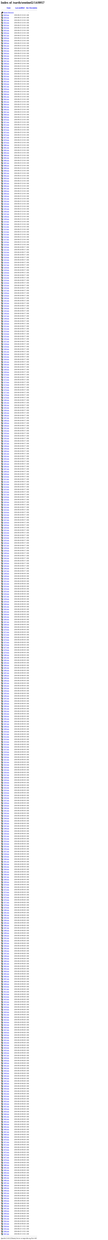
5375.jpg (6, 897)
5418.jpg (6, 1007)
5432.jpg (6, 1042)
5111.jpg (6, 224)
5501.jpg (6, 1218)
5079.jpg (6, 142)
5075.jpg (6, 132)
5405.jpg (6, 974)
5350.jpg (6, 833)
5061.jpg (6, 96)
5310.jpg (6, 731)
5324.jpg (6, 767)
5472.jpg (6, 1144)
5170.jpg (6, 374)
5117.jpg (6, 239)
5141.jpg (6, 300)
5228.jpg (6, 522)
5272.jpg (6, 634)
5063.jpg (6, 102)
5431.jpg (6, 1040)
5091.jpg (6, 173)
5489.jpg (6, 1188)
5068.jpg (6, 114)
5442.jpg (6, 1068)
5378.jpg (6, 905)
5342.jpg (6, 813)
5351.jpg (6, 836)
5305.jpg (6, 719)
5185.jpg (6, 413)
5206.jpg (6, 466)
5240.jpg (6, 553)
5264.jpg (6, 614)
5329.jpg (6, 780)
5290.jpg (6, 680)
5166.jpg (6, 364)
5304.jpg (6, 716)
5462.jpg (6, 1119)
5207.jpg (6, 469)
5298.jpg (6, 701)
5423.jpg (6, 1020)
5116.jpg (6, 237)
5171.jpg (6, 377)
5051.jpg (6, 71)
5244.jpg (6, 563)
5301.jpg (6, 708)
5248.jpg (6, 573)
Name (9, 8)
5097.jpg (6, 188)
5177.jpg (6, 392)
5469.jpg (6, 1137)
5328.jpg (6, 777)
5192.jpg (6, 431)
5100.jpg (6, 196)
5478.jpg (6, 1160)
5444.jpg (6, 1073)
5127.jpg (6, 265)
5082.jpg (6, 150)
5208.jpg (6, 471)
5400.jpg (6, 961)
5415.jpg (6, 999)
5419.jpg (6, 1009)
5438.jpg (6, 1058)
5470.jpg (6, 1139)
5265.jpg (6, 617)
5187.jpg (6, 418)
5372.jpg (6, 889)
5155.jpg (6, 336)
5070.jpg (6, 119)
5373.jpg (6, 892)
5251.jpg (6, 581)
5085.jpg (6, 158)
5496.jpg (6, 1206)
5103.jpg (6, 204)
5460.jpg (6, 1114)
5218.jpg (6, 497)
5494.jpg (6, 1201)
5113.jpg (6, 229)
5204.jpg (6, 461)
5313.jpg (6, 739)
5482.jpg (6, 1170)
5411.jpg (6, 989)
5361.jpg (6, 861)
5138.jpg (6, 293)
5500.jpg (6, 1216)
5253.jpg (6, 586)
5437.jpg (6, 1055)
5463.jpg (6, 1122)
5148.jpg (6, 318)
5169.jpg (6, 372)
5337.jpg (6, 800)
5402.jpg (6, 966)
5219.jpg (6, 499)
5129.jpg (6, 270)
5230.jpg (6, 527)
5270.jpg (6, 629)
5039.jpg (6, 40)
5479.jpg (6, 1162)
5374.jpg (6, 895)
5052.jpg (6, 74)
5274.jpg (6, 640)
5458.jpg (6, 1109)
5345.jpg (6, 821)
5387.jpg (6, 928)
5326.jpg (6, 772)
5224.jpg (6, 512)
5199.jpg (6, 448)
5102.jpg (6, 201)
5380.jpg (6, 910)
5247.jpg (6, 571)
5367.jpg (6, 877)
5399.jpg (6, 958)
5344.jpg (6, 818)
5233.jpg (6, 535)
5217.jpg (6, 494)
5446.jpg (6, 1078)
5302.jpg (6, 711)
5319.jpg (6, 754)
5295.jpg (6, 693)
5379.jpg (6, 907)
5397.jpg (6, 953)
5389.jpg (6, 933)
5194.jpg (6, 436)
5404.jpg (6, 971)
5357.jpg (6, 851)
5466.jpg (6, 1129)
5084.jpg (6, 155)
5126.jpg (6, 262)
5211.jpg (6, 479)
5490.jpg (6, 1190)
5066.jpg (6, 109)
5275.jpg (6, 642)
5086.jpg (6, 160)
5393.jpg (6, 943)
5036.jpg (6, 33)
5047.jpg (6, 61)
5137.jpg (6, 290)
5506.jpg (6, 1231)
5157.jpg (6, 341)
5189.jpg (6, 423)
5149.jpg (6, 321)
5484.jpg (6, 1175)
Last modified (19, 8)
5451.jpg (6, 1091)
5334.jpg (6, 793)
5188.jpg (6, 420)
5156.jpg (6, 339)
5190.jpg (6, 425)
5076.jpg (6, 135)
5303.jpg (6, 714)
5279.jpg (6, 652)
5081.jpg (6, 147)
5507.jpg (6, 1234)
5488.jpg (6, 1185)
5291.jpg (6, 683)
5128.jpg (6, 267)
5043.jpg (6, 51)
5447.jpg (6, 1081)
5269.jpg (6, 627)
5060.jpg (6, 94)
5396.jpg (6, 951)
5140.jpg (6, 298)
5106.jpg (6, 211)
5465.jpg (6, 1127)
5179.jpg (6, 397)
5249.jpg (6, 576)
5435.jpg (6, 1050)
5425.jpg (6, 1025)
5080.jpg (6, 145)
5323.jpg (6, 765)
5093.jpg (6, 178)
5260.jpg (6, 604)
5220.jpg (6, 502)
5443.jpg (6, 1071)
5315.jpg (6, 744)
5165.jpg (6, 362)
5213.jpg (6, 484)
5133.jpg (6, 280)
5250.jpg (6, 578)
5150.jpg (6, 323)
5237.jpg (6, 545)
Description (33, 8)
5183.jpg (6, 408)
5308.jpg (6, 726)
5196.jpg (6, 441)
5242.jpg (6, 558)
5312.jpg (6, 736)
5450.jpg (6, 1088)
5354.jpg (6, 844)
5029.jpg (6, 15)
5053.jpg (6, 76)
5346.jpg (6, 823)
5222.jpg (6, 507)
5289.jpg (6, 678)
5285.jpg (6, 668)
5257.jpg (6, 596)
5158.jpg (6, 344)
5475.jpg (6, 1152)
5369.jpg (6, 882)
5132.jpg (6, 278)
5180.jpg (6, 400)
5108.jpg (6, 216)
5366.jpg (6, 874)
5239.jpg (6, 550)
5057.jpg (6, 86)
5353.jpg (6, 841)
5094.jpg (6, 181)
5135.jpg (6, 285)
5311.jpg (6, 734)
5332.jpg (6, 787)
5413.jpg (6, 994)
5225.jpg (6, 515)
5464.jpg (6, 1124)
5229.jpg (6, 525)
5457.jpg (6, 1106)
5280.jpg (6, 655)
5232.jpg (6, 533)
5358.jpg (6, 854)
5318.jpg (6, 752)
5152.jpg (6, 329)
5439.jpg (6, 1060)
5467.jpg (6, 1132)
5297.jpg (6, 698)
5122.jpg (6, 252)
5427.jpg (6, 1030)
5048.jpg (6, 63)
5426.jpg (6, 1027)
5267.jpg (6, 622)
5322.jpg (6, 762)
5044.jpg (6, 53)
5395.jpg (6, 948)
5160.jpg (6, 349)
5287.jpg (6, 673)
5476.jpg (6, 1155)
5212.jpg (6, 482)
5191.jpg (6, 428)
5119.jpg (6, 244)
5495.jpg (6, 1203)
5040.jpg (6, 43)
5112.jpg (6, 227)
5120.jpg (6, 247)
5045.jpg (6, 56)
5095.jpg (6, 183)
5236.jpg (6, 543)
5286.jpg (6, 670)
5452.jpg (6, 1093)
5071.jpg (6, 122)
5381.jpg (6, 912)
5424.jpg (6, 1022)
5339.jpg (6, 805)
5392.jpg (6, 940)
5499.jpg (6, 1213)
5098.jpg (6, 191)
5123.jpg (6, 255)
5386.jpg (6, 925)
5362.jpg (6, 864)
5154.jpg (6, 334)
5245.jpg (6, 566)
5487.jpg (6, 1183)
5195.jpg (6, 438)
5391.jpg (6, 938)
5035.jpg (6, 30)
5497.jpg (6, 1208)
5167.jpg (6, 367)
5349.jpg (6, 831)
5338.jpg (6, 803)
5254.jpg (6, 589)
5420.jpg (6, 1012)
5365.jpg (6, 872)
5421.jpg (6, 1014)
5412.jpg (6, 991)
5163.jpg (6, 357)
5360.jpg (6, 859)
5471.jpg (6, 1142)
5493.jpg (6, 1198)
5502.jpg (6, 1221)
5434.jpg (6, 1048)
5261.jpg (6, 606)
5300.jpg (6, 706)
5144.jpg (6, 308)
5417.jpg (6, 1004)
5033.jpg (6, 25)
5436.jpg (6, 1053)
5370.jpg (6, 884)
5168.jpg (6, 369)
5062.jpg (6, 99)
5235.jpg (6, 540)
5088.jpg (6, 165)
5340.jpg (6, 808)
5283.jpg (6, 663)
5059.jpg (6, 91)
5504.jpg (6, 1226)
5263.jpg (6, 612)
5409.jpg (6, 984)
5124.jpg (6, 257)
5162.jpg (6, 354)
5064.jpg (6, 104)
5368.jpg (6, 879)
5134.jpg (6, 283)
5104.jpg (6, 206)
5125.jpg (6, 260)
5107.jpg (6, 214)
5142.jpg (6, 303)
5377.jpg (6, 902)
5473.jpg (6, 1147)
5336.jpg (6, 798)
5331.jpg (6, 785)
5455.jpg (6, 1101)
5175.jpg (6, 387)
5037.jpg (6, 35)
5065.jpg (6, 107)
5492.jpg (6, 1195)
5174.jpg (6, 385)
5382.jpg (6, 915)
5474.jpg (6, 1150)
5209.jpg (6, 474)
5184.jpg (6, 410)
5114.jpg (6, 232)
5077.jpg (6, 137)
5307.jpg (6, 724)
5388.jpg (6, 930)
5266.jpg (6, 619)
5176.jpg (6, 390)
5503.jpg (6, 1224)
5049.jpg (6, 66)
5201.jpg (6, 453)
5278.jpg (6, 650)
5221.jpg (6, 504)
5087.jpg (6, 163)
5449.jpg (6, 1086)
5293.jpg (6, 688)
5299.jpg (6, 703)
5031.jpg (6, 20)
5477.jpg (6, 1157)
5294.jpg (6, 691)
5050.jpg (6, 68)
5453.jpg (6, 1096)
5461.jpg (6, 1116)
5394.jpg (6, 946)
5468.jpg (6, 1134)
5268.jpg (6, 624)
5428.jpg (6, 1032)
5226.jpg (6, 517)
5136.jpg (6, 288)
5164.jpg (6, 359)
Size (27, 8)
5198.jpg (6, 446)
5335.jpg (6, 795)
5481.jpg (6, 1167)
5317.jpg (6, 749)
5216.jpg (6, 492)
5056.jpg (6, 84)
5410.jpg (6, 986)
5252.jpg (6, 583)
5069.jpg (6, 117)
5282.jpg (6, 660)
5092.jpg (6, 176)
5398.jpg (6, 956)
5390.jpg (6, 935)
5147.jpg (6, 316)
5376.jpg (6, 900)
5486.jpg (6, 1180)
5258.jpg (6, 599)
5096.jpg (6, 186)
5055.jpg (6, 81)
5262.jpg (6, 609)
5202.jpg (6, 456)
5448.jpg (6, 1083)
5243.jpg (6, 561)
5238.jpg (6, 548)
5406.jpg (6, 976)
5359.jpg (6, 856)
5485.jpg (6, 1178)
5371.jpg (6, 887)
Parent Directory (8, 12)
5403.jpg (6, 969)
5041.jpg (6, 45)
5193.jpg (6, 433)
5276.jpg (6, 645)
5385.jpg (6, 923)
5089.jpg (6, 168)
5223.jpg (6, 510)
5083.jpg (6, 153)
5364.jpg (6, 869)
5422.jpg (6, 1017)
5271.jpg (6, 632)
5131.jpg (6, 275)
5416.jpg (6, 1002)
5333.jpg (6, 790)
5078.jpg (6, 140)
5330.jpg (6, 782)
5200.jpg (6, 451)
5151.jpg (6, 326)
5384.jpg (6, 920)
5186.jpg (6, 415)
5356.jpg (6, 849)
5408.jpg (6, 981)
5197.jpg (6, 443)
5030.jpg (6, 17)
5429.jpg (6, 1035)
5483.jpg (6, 1173)
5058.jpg (6, 89)
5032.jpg (6, 23)
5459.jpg (6, 1111)
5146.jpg (6, 313)
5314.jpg (6, 742)
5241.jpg (6, 555)
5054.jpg (6, 79)
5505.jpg (6, 1229)
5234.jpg (6, 538)
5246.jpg (6, 568)
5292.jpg (6, 685)
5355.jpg (6, 846)
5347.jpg (6, 826)
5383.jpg (6, 918)
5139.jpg (6, 295)
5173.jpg (6, 382)
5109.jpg (6, 219)
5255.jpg (6, 591)
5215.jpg (6, 489)
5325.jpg (6, 770)
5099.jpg (6, 193)
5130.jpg (6, 272)
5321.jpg (6, 759)
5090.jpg (6, 170)
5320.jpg (6, 757)
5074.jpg (6, 130)
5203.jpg (6, 459)
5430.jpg (6, 1037)
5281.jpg (6, 657)
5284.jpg (6, 665)
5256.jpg (6, 594)
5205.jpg (6, 464)
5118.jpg (6, 242)
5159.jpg (6, 346)
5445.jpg (6, 1076)
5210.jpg (6, 476)
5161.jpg (6, 351)
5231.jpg (6, 530)
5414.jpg (6, 997)
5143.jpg (6, 306)
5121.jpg (6, 249)
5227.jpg (6, 520)
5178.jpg (6, 395)
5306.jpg (6, 721)
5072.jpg (6, 125)
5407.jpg (6, 979)
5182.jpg (6, 405)
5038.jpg (6, 38)
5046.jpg (6, 58)
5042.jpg (6, 48)
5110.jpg (6, 221)
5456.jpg (6, 1104)
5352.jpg (6, 838)
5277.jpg (6, 647)
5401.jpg (6, 963)
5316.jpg (6, 747)
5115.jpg (6, 234)
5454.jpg (6, 1099)
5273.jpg (6, 637)
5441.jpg (6, 1065)
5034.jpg (6, 28)
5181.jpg (6, 402)
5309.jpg (6, 729)
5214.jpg (6, 487)
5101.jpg (6, 198)
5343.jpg (6, 816)
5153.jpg (6, 331)
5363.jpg (6, 867)
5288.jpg (6, 675)
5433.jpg (6, 1045)
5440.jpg (6, 1063)
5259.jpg (6, 601)
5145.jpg (6, 311)
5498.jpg (6, 1211)
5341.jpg (6, 810)
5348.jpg (6, 828)
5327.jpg (6, 775)
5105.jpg (6, 209)
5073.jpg (6, 127)
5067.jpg (6, 112)
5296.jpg (6, 696)
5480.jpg (6, 1165)
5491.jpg (6, 1193)
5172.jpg (6, 380)
